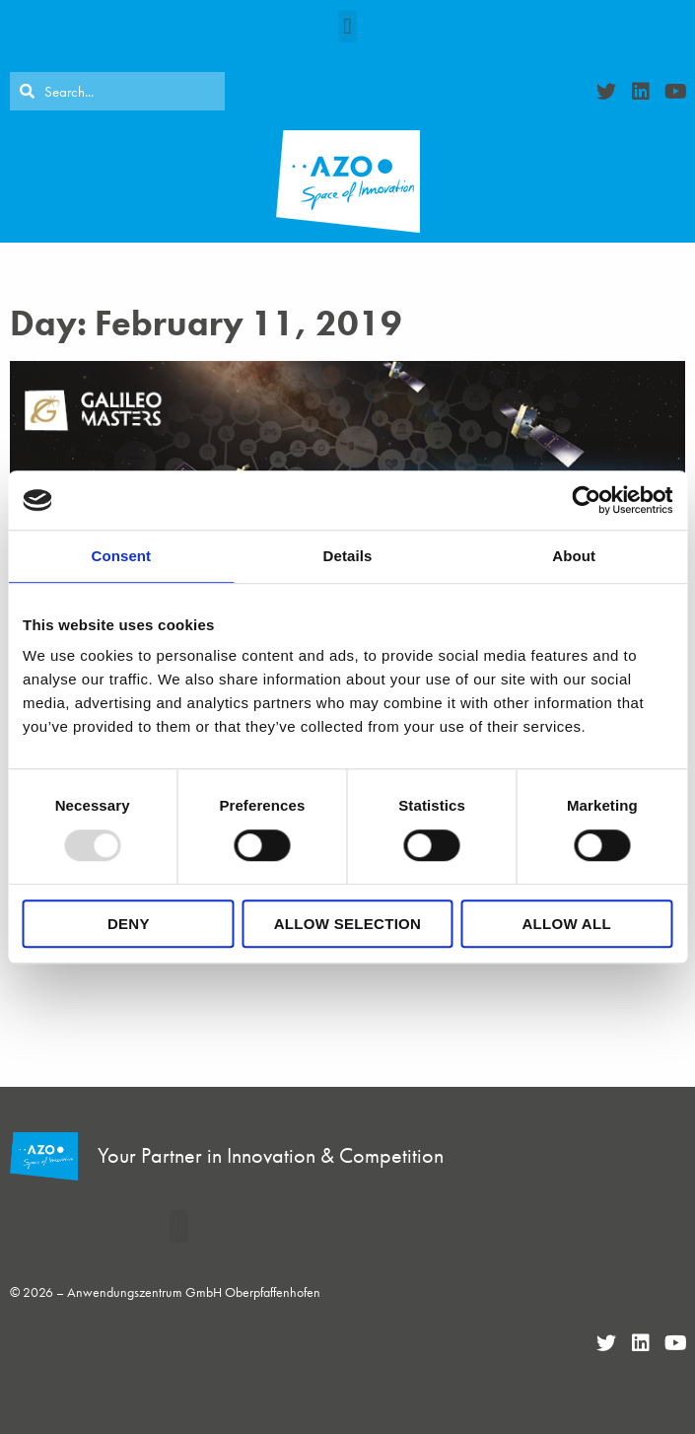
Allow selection (348, 923)
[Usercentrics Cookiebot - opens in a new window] (586, 500)
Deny (128, 923)
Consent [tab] (121, 555)
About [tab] (573, 555)
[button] (347, 26)
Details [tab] (348, 555)
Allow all (565, 923)
